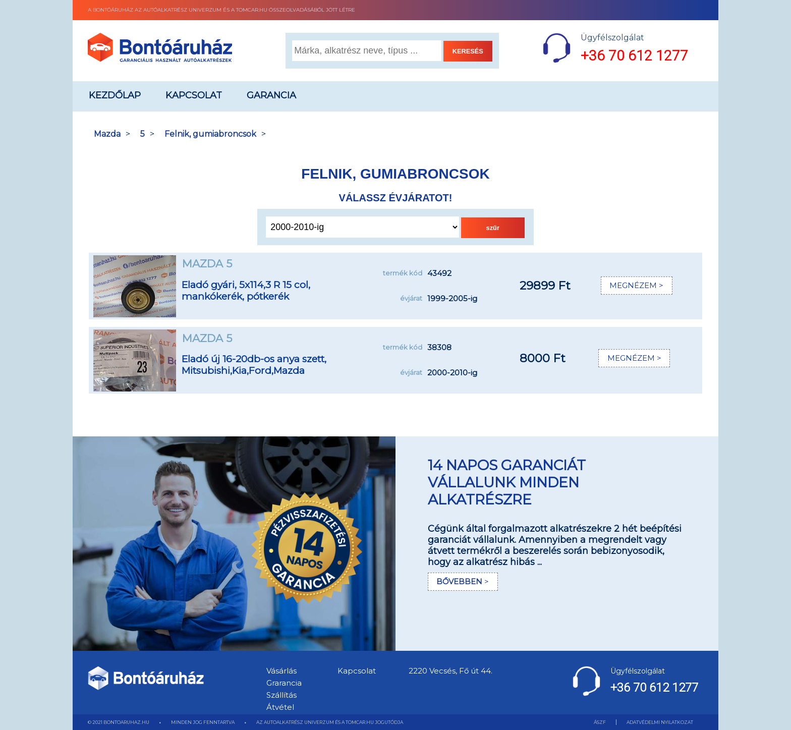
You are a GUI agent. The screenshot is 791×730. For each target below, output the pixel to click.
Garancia (271, 95)
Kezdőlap (115, 95)
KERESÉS (468, 51)
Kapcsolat (193, 95)
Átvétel (280, 707)
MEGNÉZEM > (633, 286)
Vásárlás (281, 671)
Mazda (107, 134)
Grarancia (284, 683)
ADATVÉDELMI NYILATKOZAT (660, 722)
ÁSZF (600, 722)
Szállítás (281, 695)
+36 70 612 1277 (634, 55)
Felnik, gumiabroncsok (210, 134)
